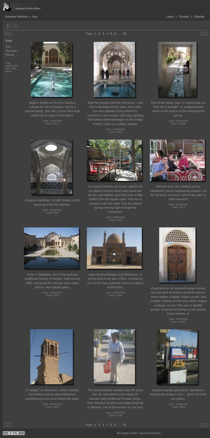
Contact (184, 16)
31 (124, 33)
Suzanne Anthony (16, 16)
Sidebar (199, 16)
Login (170, 16)
